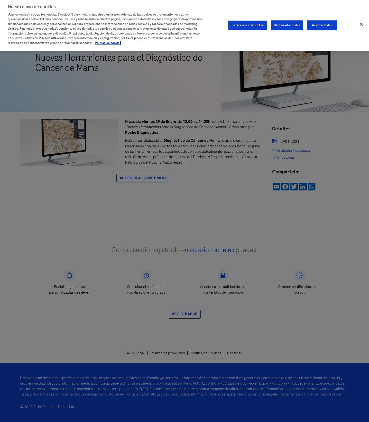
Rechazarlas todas (287, 23)
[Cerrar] (361, 22)
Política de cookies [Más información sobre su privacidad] (108, 41)
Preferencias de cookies (248, 23)
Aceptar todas (322, 23)
